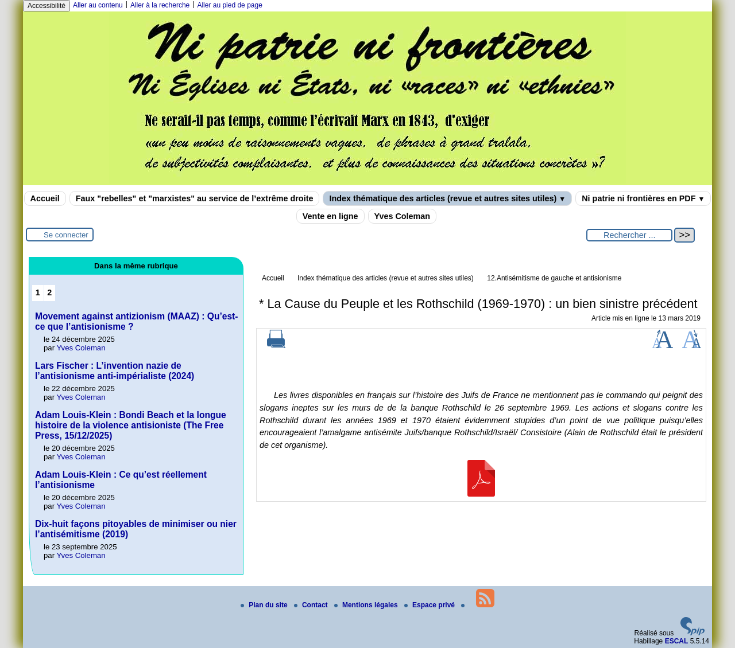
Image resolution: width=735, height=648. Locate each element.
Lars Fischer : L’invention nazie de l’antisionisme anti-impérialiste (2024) (114, 371)
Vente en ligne (330, 216)
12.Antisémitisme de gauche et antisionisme (554, 278)
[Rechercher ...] (629, 235)
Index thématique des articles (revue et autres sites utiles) (447, 198)
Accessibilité (46, 6)
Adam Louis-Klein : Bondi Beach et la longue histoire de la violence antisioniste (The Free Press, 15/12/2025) (130, 425)
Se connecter (66, 235)
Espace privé (430, 605)
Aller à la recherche (159, 5)
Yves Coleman (402, 216)
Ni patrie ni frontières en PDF (643, 198)
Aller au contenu (98, 5)
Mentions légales (367, 605)
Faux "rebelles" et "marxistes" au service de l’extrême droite (195, 198)
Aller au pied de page (229, 5)
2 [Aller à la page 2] (49, 292)
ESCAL (676, 641)
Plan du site (265, 605)
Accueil (45, 198)
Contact (312, 605)
